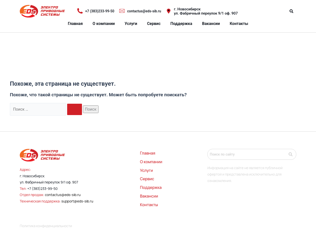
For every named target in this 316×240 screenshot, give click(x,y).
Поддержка (181, 23)
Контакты (239, 23)
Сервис (154, 23)
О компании (104, 23)
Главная (75, 23)
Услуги (131, 23)
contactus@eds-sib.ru (62, 195)
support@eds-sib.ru (77, 201)
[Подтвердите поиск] (74, 109)
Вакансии (211, 23)
